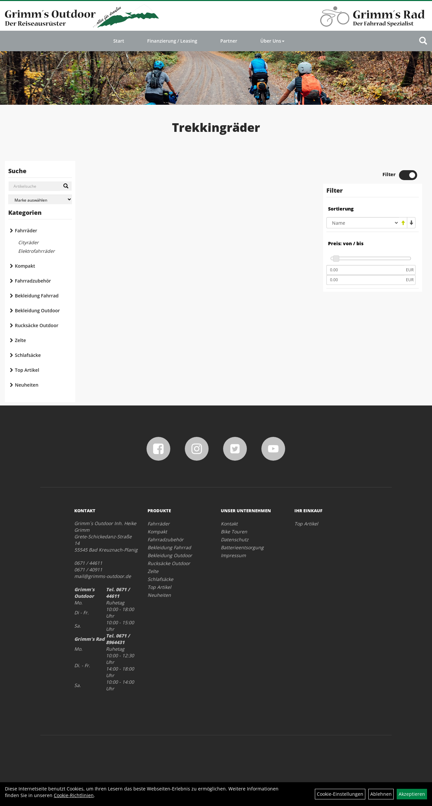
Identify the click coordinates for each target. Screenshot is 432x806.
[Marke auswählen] (40, 199)
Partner (228, 41)
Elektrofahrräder (36, 251)
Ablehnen (381, 794)
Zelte (20, 340)
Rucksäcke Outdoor (36, 325)
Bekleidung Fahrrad (36, 295)
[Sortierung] (362, 222)
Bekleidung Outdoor (37, 310)
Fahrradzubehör (33, 281)
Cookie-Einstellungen (340, 794)
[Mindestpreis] (365, 270)
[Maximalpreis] (365, 280)
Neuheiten (26, 385)
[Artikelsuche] (423, 41)
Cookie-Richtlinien (74, 795)
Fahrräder (26, 230)
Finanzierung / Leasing (172, 41)
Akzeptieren (412, 794)
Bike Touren (234, 531)
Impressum (233, 555)
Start (118, 41)
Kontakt (229, 523)
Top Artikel (27, 370)
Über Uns (272, 41)
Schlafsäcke (28, 355)
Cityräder (28, 242)
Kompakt (25, 266)
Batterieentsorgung (242, 547)
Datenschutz (235, 539)
